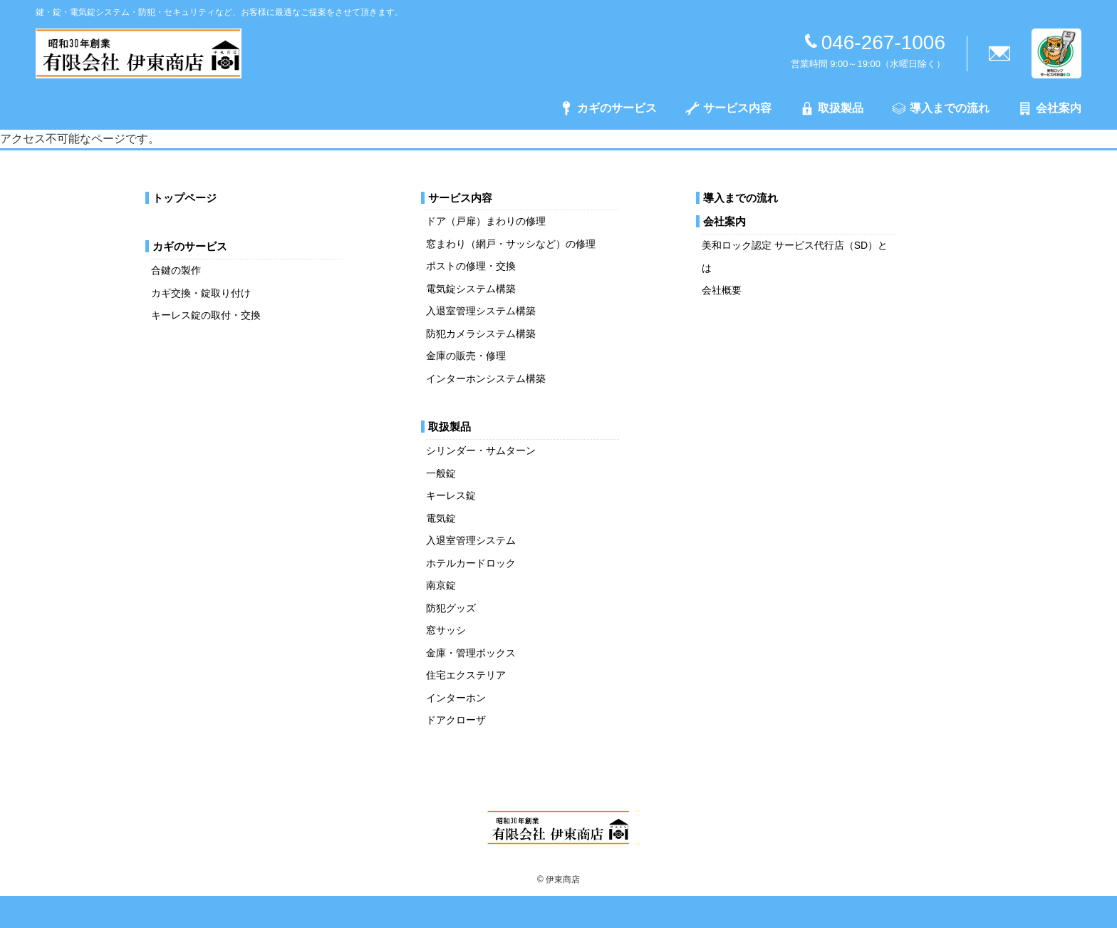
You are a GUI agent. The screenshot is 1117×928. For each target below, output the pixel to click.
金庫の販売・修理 (466, 355)
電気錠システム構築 (471, 288)
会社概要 (722, 290)
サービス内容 (728, 108)
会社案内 (1049, 108)
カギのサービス (608, 108)
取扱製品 (831, 108)
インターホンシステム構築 (486, 378)
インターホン (456, 697)
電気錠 (441, 518)
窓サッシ (446, 630)
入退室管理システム (471, 540)
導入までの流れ (940, 108)
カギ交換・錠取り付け (201, 293)
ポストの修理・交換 (471, 266)
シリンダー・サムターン (481, 450)
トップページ (184, 198)
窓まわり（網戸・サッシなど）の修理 (511, 243)
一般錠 (441, 473)
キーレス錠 (451, 495)
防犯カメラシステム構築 (481, 333)
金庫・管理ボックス (471, 653)
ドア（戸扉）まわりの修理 (486, 221)
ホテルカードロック (471, 563)
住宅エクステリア (466, 675)
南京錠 (441, 585)
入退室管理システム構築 (481, 310)
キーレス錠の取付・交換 (206, 315)
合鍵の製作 (176, 270)
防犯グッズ (451, 608)
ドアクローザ (456, 720)
